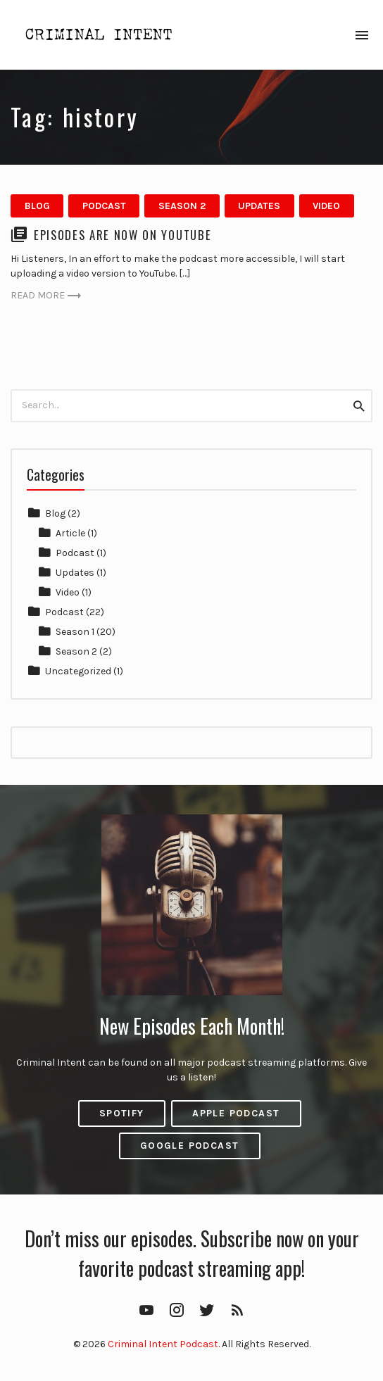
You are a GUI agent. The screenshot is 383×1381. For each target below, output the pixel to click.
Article (70, 533)
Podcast (104, 206)
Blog (37, 206)
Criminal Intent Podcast (163, 1344)
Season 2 (182, 206)
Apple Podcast (236, 1113)
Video (326, 206)
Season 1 (75, 632)
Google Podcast (189, 1146)
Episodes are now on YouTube (122, 235)
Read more (46, 295)
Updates (259, 206)
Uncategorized (78, 671)
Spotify (121, 1113)
